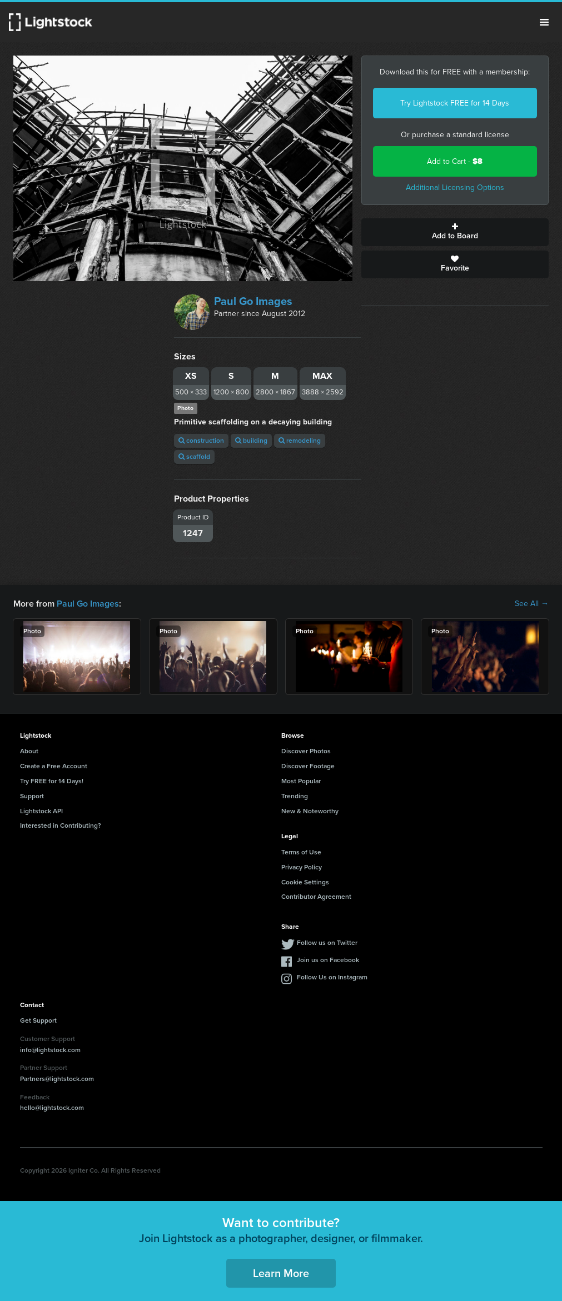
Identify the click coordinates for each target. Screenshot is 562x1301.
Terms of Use (301, 852)
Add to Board (455, 232)
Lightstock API (41, 811)
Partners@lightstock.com (57, 1079)
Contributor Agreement (316, 897)
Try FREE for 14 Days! (51, 781)
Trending (294, 796)
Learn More (281, 1273)
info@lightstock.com (50, 1050)
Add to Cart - (455, 161)
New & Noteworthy (310, 811)
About (29, 751)
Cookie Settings (305, 882)
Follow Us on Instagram (332, 977)
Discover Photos (306, 751)
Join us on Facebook (328, 960)
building (251, 441)
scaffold (194, 457)
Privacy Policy (301, 867)
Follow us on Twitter (327, 943)
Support (32, 796)
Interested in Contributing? (60, 825)
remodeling (299, 441)
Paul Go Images (253, 301)
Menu (544, 22)
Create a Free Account (53, 766)
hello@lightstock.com (52, 1108)
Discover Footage (308, 766)
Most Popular (301, 781)
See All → (532, 603)
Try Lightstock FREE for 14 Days (454, 103)
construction (201, 441)
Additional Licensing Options (455, 187)
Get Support (38, 1020)
